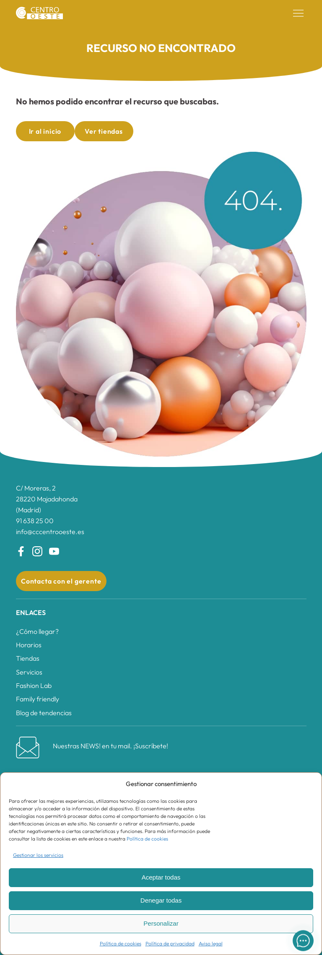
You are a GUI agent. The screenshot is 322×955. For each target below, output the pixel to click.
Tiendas (27, 658)
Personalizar (160, 923)
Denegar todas (161, 900)
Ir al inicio (45, 131)
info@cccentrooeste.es (50, 531)
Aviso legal (211, 943)
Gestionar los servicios (38, 855)
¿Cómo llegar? (37, 631)
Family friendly (37, 699)
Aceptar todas (161, 877)
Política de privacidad (170, 943)
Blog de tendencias (44, 712)
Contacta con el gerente (61, 581)
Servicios (29, 672)
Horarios (29, 645)
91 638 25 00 (35, 520)
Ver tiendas (104, 131)
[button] (298, 13)
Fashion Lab (34, 685)
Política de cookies (147, 839)
